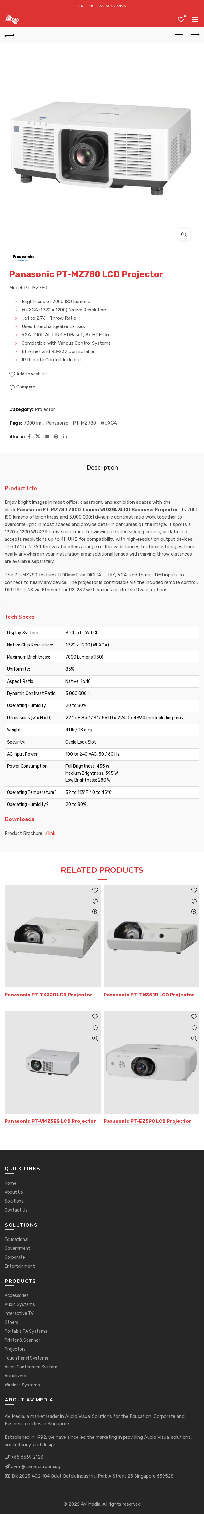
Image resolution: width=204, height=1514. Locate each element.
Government (17, 1248)
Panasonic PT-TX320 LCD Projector (48, 995)
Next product (194, 34)
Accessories (17, 1295)
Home (10, 1183)
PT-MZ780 (84, 423)
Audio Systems (20, 1304)
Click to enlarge (184, 234)
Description (102, 467)
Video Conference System (31, 1367)
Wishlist (184, 17)
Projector (45, 409)
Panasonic (57, 423)
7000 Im (32, 423)
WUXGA (109, 423)
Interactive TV (19, 1313)
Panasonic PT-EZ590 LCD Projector (147, 1121)
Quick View (95, 912)
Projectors (15, 1349)
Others (11, 1322)
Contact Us (16, 1210)
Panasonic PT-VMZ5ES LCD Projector (50, 1121)
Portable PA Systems (26, 1331)
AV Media (90, 1504)
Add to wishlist (31, 374)
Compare (25, 387)
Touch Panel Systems (26, 1358)
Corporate (15, 1257)
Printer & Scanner (22, 1340)
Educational (16, 1239)
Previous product (179, 34)
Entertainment (20, 1266)
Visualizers (15, 1376)
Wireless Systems (22, 1385)
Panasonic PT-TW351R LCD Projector (149, 995)
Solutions (14, 1201)
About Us (14, 1192)
